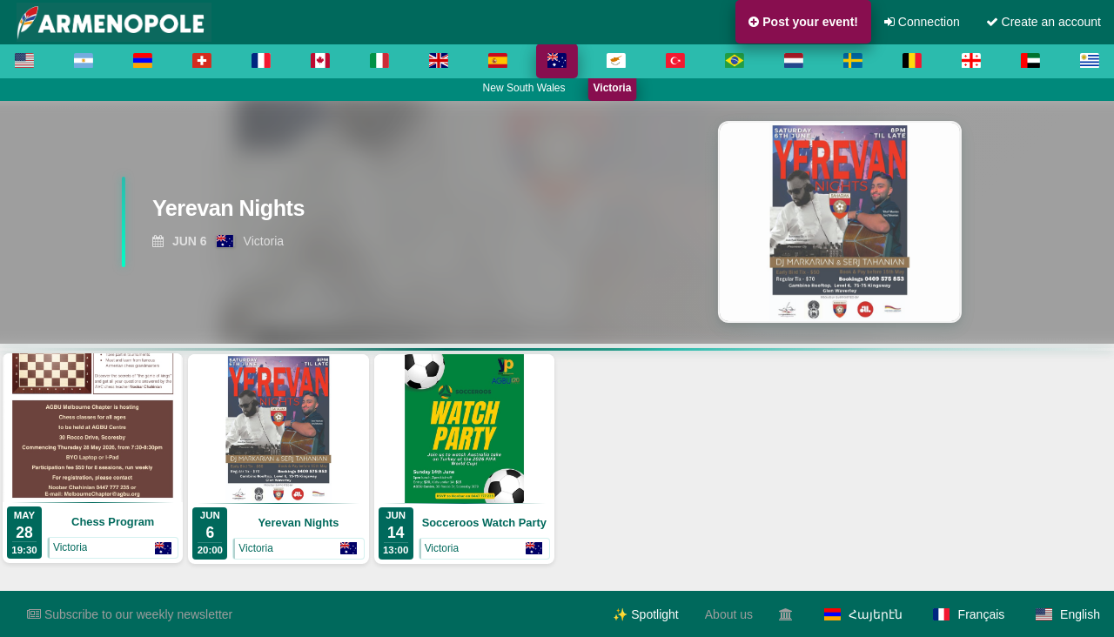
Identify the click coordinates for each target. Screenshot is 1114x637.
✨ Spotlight (645, 614)
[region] (557, 222)
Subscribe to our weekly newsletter (129, 614)
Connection (922, 22)
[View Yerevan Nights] (339, 213)
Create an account (1043, 22)
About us (729, 614)
